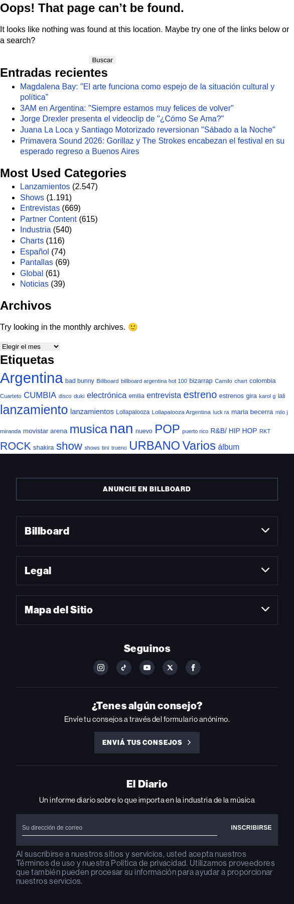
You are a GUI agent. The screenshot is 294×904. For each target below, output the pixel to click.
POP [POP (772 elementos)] (167, 429)
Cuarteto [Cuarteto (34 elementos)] (11, 396)
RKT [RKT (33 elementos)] (264, 431)
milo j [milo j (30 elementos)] (281, 412)
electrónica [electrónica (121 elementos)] (106, 395)
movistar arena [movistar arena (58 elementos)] (45, 431)
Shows (32, 197)
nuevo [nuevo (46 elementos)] (144, 431)
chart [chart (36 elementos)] (240, 381)
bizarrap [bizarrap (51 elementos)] (200, 380)
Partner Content (48, 219)
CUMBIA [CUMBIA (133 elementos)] (40, 395)
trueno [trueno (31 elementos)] (119, 448)
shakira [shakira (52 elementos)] (43, 447)
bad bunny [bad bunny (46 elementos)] (79, 380)
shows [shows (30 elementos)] (91, 448)
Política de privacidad (148, 863)
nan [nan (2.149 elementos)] (121, 428)
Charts (32, 240)
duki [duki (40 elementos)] (79, 396)
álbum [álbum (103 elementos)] (228, 447)
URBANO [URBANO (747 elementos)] (154, 445)
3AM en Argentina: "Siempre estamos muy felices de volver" (127, 108)
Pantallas (36, 262)
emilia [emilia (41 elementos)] (136, 396)
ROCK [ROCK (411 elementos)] (15, 446)
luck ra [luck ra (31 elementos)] (221, 412)
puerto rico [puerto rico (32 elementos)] (195, 431)
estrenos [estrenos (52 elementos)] (231, 396)
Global (31, 273)
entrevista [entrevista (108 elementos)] (163, 395)
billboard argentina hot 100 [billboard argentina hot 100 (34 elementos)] (154, 381)
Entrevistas (40, 208)
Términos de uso (45, 863)
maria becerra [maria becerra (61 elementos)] (252, 412)
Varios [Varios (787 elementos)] (199, 445)
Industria (35, 229)
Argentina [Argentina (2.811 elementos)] (31, 377)
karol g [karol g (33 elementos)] (267, 396)
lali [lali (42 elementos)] (281, 396)
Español (34, 251)
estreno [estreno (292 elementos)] (200, 394)
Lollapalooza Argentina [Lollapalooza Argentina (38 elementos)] (181, 412)
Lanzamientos (45, 186)
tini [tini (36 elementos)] (105, 448)
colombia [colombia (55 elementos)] (262, 380)
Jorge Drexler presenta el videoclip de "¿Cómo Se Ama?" (122, 118)
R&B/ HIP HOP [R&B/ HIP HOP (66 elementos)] (233, 431)
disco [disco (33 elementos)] (65, 396)
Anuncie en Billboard (147, 489)
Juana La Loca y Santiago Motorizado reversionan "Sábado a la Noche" (147, 129)
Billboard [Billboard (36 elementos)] (107, 381)
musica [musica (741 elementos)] (88, 429)
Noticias (34, 284)
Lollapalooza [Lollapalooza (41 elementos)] (133, 412)
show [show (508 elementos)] (69, 446)
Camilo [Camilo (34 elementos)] (223, 381)
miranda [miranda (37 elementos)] (10, 431)
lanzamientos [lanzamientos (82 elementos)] (92, 412)
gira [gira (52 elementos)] (251, 396)
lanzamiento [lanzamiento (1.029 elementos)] (34, 410)
